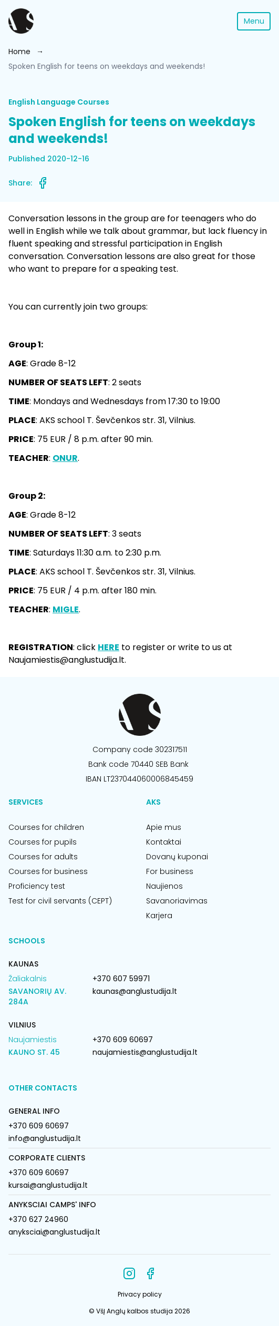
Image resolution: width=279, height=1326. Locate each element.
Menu (254, 21)
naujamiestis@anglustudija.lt (145, 1052)
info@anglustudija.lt (44, 1138)
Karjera (159, 915)
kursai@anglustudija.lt (48, 1185)
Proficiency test (36, 886)
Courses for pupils (42, 842)
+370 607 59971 (121, 978)
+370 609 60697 (122, 1039)
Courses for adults (43, 856)
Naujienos (164, 886)
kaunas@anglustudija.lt (134, 991)
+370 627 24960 (38, 1219)
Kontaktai (163, 842)
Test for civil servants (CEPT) (60, 901)
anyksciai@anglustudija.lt (54, 1232)
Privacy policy (140, 1294)
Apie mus (163, 827)
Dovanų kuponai (177, 856)
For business (169, 871)
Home (19, 51)
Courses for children (46, 827)
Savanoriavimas (177, 901)
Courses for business (48, 871)
